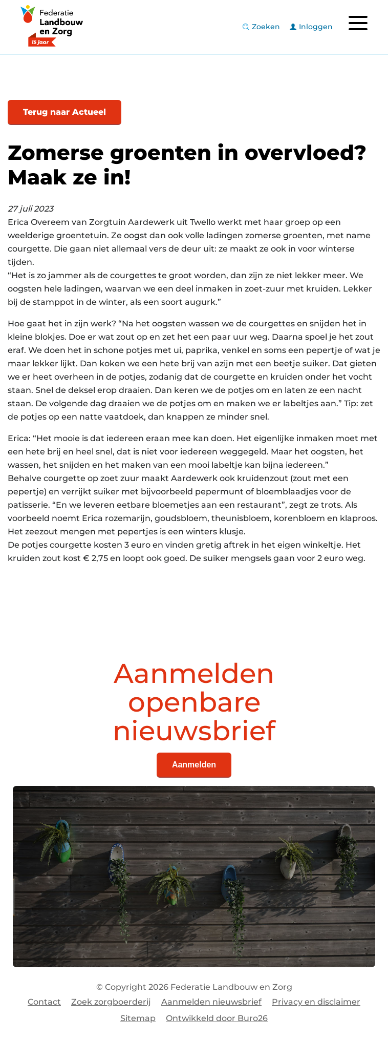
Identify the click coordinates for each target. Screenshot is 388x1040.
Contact (44, 1002)
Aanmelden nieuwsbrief (211, 1002)
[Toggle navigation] (358, 23)
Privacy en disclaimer (316, 1002)
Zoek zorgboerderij (111, 1002)
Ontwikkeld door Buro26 (217, 1018)
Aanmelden (194, 764)
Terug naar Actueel (64, 112)
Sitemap (138, 1018)
